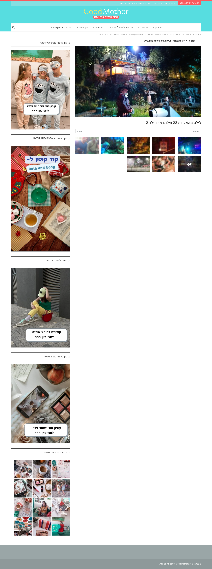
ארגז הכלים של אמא (122, 27)
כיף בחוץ (83, 27)
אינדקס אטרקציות (62, 27)
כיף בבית (99, 27)
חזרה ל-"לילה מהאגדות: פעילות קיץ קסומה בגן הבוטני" (172, 40)
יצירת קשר (158, 3)
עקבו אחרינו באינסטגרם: (56, 452)
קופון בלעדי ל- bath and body (51, 139)
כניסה (123, 3)
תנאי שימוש (170, 3)
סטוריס (144, 27)
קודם (196, 131)
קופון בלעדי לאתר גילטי (57, 357)
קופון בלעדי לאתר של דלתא (55, 43)
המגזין (158, 27)
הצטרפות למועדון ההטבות (139, 3)
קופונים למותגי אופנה (58, 261)
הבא (79, 131)
